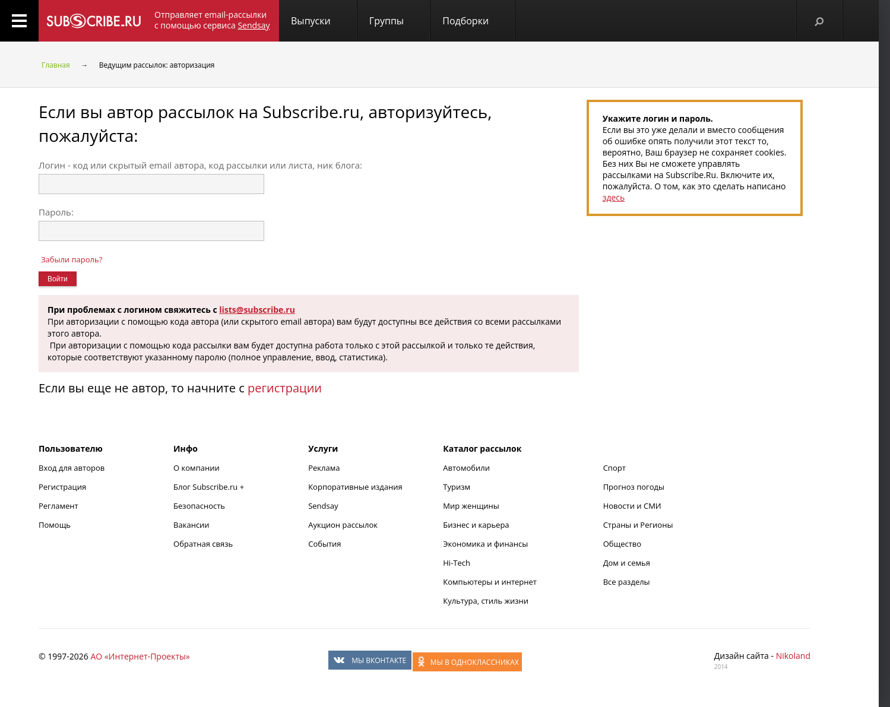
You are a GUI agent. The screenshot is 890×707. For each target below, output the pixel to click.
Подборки (465, 20)
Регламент (58, 505)
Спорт (614, 467)
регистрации (285, 388)
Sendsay (323, 505)
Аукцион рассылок (343, 524)
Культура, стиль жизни (485, 600)
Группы (386, 20)
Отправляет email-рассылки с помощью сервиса (212, 20)
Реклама (324, 467)
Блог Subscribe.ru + (209, 486)
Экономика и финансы (485, 543)
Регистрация (62, 486)
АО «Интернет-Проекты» (139, 656)
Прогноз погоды (633, 486)
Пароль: (56, 212)
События (324, 543)
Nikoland (793, 655)
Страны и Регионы (638, 524)
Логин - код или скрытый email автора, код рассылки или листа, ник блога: (200, 165)
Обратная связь (203, 543)
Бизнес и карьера (476, 524)
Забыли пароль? (71, 259)
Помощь (55, 524)
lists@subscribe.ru (257, 309)
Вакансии (191, 524)
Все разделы (626, 581)
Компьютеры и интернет (490, 581)
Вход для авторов (71, 467)
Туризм (456, 486)
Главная (56, 65)
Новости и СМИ (632, 505)
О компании (196, 467)
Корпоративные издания (355, 486)
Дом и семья (626, 562)
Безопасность (199, 505)
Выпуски (311, 20)
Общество (622, 543)
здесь (614, 197)
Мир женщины (471, 505)
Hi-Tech (456, 562)
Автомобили (466, 467)
